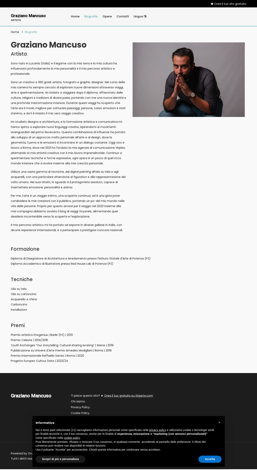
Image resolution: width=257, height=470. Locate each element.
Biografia (91, 16)
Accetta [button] (210, 459)
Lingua (140, 16)
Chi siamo (78, 402)
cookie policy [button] (72, 437)
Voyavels (85, 212)
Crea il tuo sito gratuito (228, 4)
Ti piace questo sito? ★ (112, 396)
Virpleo (120, 149)
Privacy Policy (80, 408)
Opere (107, 16)
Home (75, 16)
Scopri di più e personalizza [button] (60, 459)
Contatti (123, 16)
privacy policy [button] (157, 430)
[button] (219, 422)
